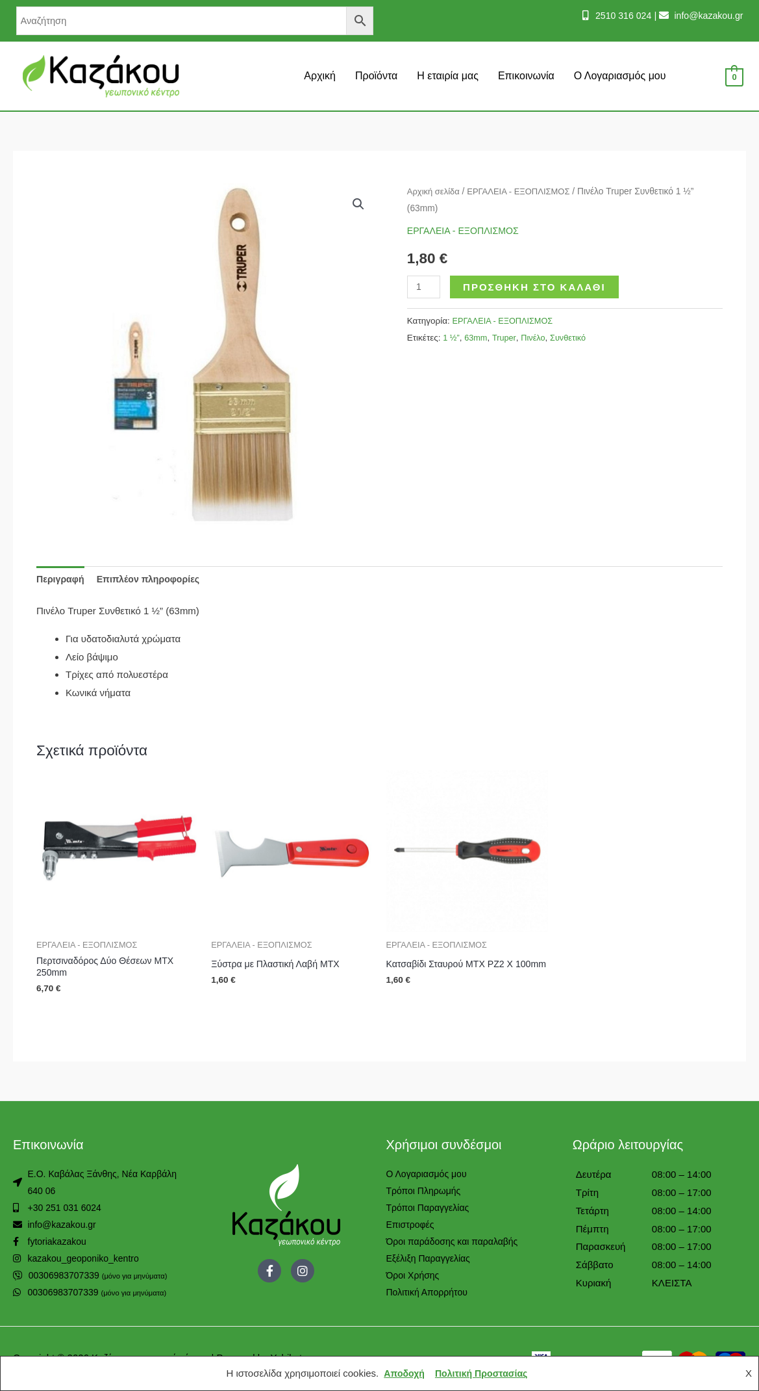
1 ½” (451, 337)
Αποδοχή (401, 1373)
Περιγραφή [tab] (61, 579)
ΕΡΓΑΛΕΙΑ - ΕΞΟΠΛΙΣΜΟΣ (524, 191)
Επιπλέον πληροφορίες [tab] (154, 579)
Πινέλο (538, 337)
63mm (478, 337)
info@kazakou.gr (705, 15)
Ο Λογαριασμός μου (620, 75)
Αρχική (320, 75)
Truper (507, 337)
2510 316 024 (615, 15)
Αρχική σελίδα (435, 191)
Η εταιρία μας (448, 75)
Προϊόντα (376, 75)
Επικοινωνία (526, 75)
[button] (358, 204)
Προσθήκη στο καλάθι (536, 286)
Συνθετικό (574, 337)
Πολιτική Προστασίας (482, 1373)
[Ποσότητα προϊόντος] (424, 286)
